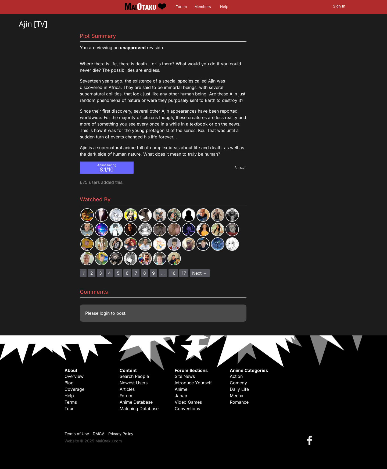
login (105, 313)
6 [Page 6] (127, 273)
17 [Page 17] (184, 273)
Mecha (236, 395)
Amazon (240, 167)
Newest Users (134, 382)
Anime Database (136, 402)
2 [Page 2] (91, 273)
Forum (181, 7)
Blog (69, 382)
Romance (239, 402)
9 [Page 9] (153, 273)
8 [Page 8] (144, 273)
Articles (127, 389)
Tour (69, 408)
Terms (70, 402)
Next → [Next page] (199, 273)
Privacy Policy (120, 433)
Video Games (188, 402)
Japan (181, 395)
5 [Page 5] (118, 273)
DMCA (99, 433)
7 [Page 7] (136, 273)
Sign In (339, 6)
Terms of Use (76, 433)
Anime (181, 389)
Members (203, 7)
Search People (134, 376)
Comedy (238, 382)
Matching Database (139, 408)
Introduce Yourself (193, 382)
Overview (74, 376)
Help (224, 7)
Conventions (187, 408)
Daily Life (239, 389)
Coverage (74, 389)
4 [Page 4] (109, 273)
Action (236, 376)
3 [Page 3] (100, 273)
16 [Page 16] (173, 273)
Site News (185, 376)
